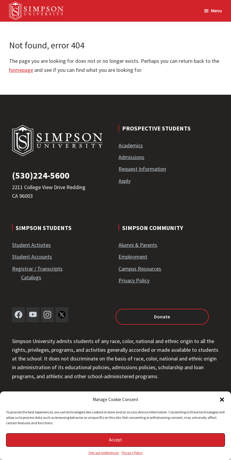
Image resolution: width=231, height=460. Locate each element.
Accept (115, 440)
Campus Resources (140, 268)
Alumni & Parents (138, 244)
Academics (131, 145)
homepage (21, 69)
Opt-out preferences (103, 452)
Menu (216, 11)
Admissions (131, 157)
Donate (162, 317)
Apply (125, 180)
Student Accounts (32, 256)
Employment (133, 256)
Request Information (142, 168)
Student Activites (31, 244)
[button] (222, 400)
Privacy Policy (132, 452)
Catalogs (31, 277)
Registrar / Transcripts (37, 268)
